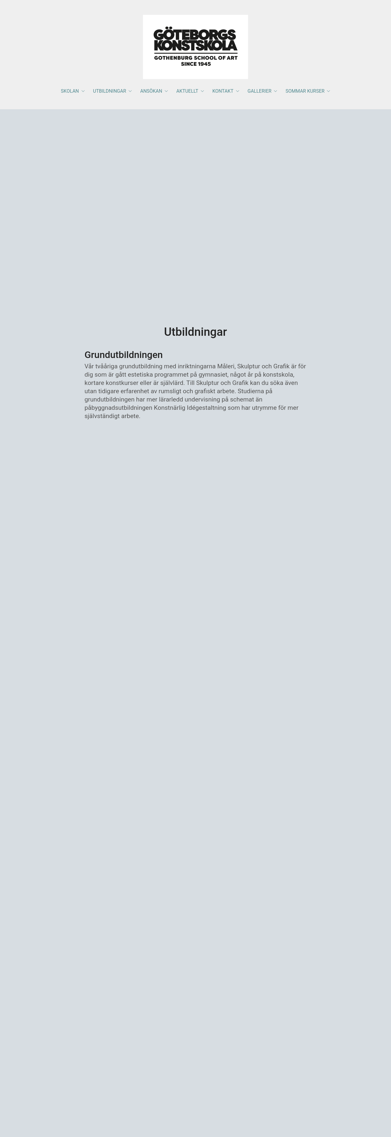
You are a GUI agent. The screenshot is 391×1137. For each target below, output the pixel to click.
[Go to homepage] (195, 47)
